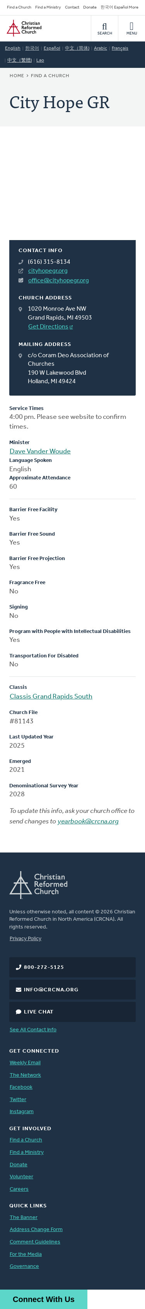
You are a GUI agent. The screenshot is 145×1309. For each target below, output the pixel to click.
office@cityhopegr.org (58, 281)
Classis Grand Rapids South (51, 696)
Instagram (22, 1112)
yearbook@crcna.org (88, 821)
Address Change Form (36, 1230)
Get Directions (48, 327)
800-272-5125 (44, 967)
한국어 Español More (119, 7)
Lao (40, 60)
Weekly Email (25, 1063)
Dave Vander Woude (40, 451)
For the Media (26, 1254)
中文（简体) (77, 48)
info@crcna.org (51, 990)
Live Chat (39, 1012)
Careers (19, 1189)
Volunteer (21, 1177)
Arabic (100, 48)
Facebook (21, 1087)
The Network (25, 1075)
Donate (90, 7)
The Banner (24, 1218)
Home (17, 76)
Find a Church (19, 7)
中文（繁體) (19, 60)
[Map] (72, 192)
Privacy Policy (25, 939)
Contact (72, 7)
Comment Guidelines (35, 1242)
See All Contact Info (33, 1030)
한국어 (32, 48)
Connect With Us (44, 1299)
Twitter (18, 1100)
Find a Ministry (48, 7)
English (12, 48)
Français (120, 48)
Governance (24, 1266)
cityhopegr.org (48, 271)
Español (52, 48)
